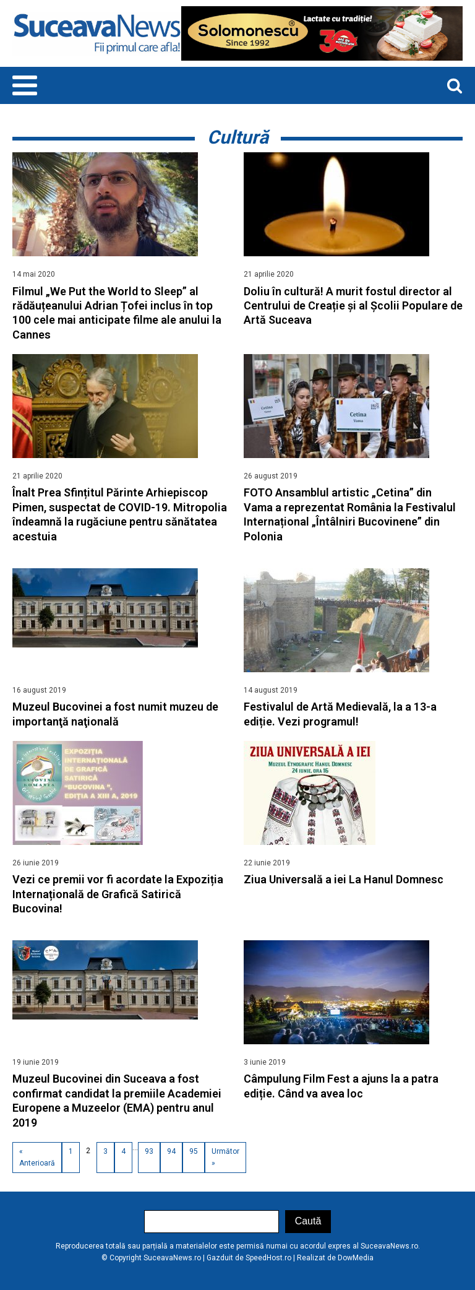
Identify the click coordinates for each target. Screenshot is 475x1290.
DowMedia (356, 1257)
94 (171, 1151)
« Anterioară (37, 1157)
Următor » (225, 1157)
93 (149, 1151)
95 (193, 1151)
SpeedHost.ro (268, 1257)
